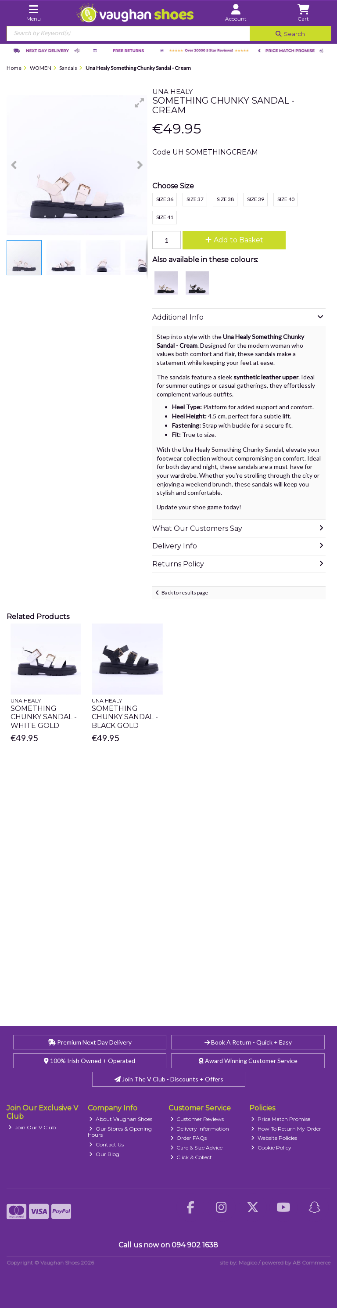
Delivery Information (199, 1128)
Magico (248, 1262)
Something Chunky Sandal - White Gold (44, 716)
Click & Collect (191, 1157)
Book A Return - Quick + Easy (248, 1042)
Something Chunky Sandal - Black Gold (125, 716)
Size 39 (255, 199)
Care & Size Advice (196, 1147)
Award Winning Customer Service (248, 1060)
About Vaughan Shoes (120, 1119)
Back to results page (184, 592)
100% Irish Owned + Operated (89, 1060)
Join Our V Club (32, 1127)
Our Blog (104, 1154)
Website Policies (274, 1138)
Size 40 (285, 199)
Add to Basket (234, 240)
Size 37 (195, 199)
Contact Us (106, 1144)
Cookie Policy (271, 1147)
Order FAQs (188, 1138)
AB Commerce (311, 1262)
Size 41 (164, 217)
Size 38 (225, 199)
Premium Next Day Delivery (90, 1042)
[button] (140, 103)
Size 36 (164, 199)
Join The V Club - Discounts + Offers (169, 1079)
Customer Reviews (197, 1119)
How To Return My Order (286, 1128)
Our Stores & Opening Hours (120, 1131)
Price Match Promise (280, 1119)
